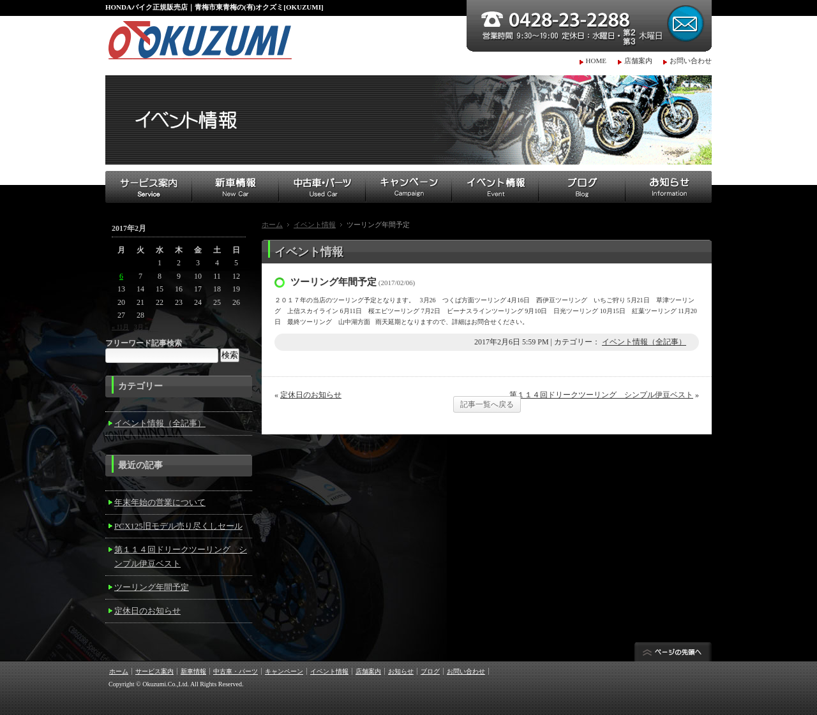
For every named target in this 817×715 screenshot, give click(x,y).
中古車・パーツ (235, 671)
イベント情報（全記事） (644, 341)
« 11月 (120, 326)
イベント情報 (315, 224)
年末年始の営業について (160, 502)
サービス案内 (154, 671)
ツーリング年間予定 (151, 587)
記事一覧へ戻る (487, 404)
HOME (596, 60)
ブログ (430, 671)
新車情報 (193, 671)
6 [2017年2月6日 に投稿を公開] (121, 276)
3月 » (141, 326)
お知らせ (401, 671)
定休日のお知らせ (310, 394)
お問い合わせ (691, 60)
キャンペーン (284, 671)
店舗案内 (638, 60)
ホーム (272, 224)
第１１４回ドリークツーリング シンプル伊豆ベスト (601, 394)
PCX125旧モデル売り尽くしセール (178, 526)
